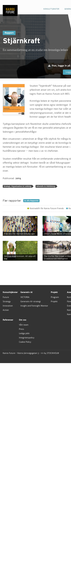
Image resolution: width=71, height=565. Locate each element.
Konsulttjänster (10, 292)
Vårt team (23, 325)
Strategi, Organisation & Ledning (17, 186)
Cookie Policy (25, 342)
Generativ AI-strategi (30, 301)
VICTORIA (24, 297)
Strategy (7, 301)
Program (55, 297)
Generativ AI (26, 292)
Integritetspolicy (26, 337)
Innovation (8, 306)
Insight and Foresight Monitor (34, 306)
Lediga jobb (24, 333)
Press (21, 329)
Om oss (22, 320)
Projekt (54, 292)
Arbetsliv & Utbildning (45, 186)
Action (6, 310)
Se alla (31, 201)
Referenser (8, 320)
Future (6, 297)
